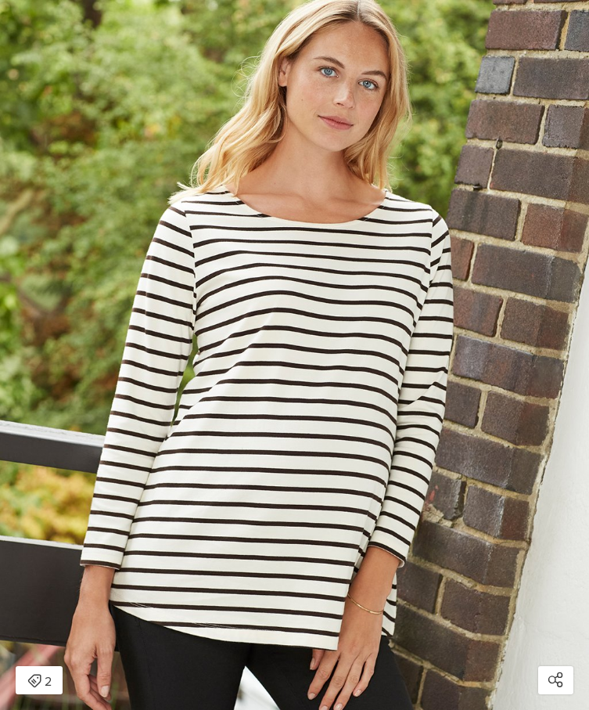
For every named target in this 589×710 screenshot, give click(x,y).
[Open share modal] (555, 680)
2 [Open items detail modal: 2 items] (39, 682)
